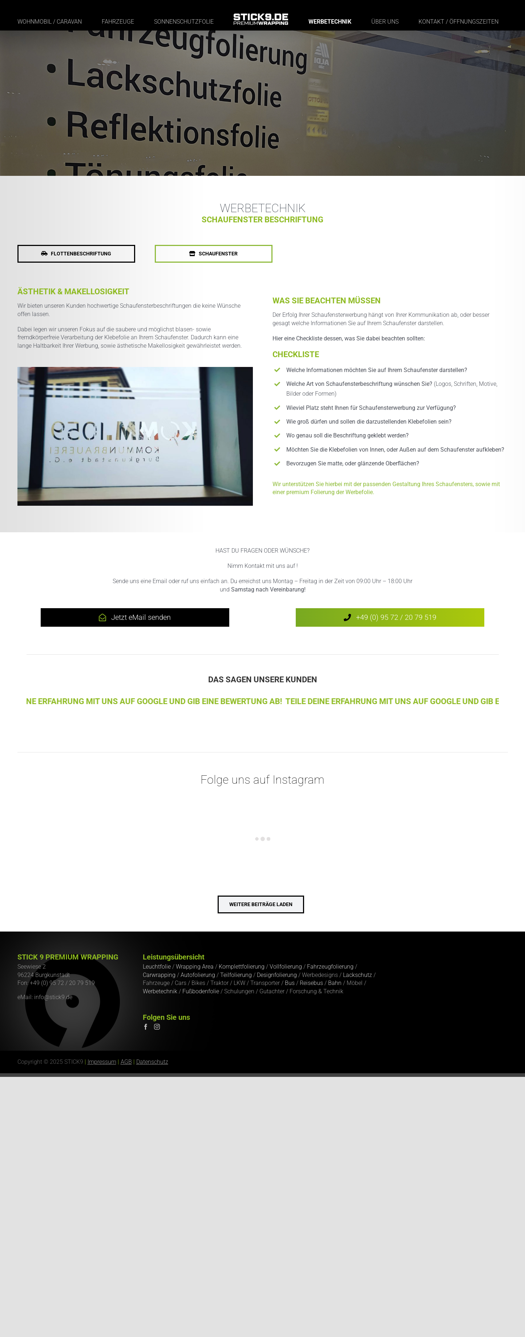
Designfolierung (277, 975)
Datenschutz (152, 1061)
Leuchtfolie (157, 966)
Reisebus (311, 982)
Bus (290, 982)
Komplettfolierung (241, 966)
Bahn (335, 982)
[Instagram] (157, 1027)
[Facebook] (146, 1027)
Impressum (102, 1061)
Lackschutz (357, 975)
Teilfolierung (236, 975)
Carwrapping (159, 975)
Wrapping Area (195, 966)
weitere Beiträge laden (260, 904)
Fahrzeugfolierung (330, 966)
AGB (126, 1061)
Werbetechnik (160, 991)
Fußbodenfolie (200, 991)
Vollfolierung (286, 966)
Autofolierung (198, 975)
